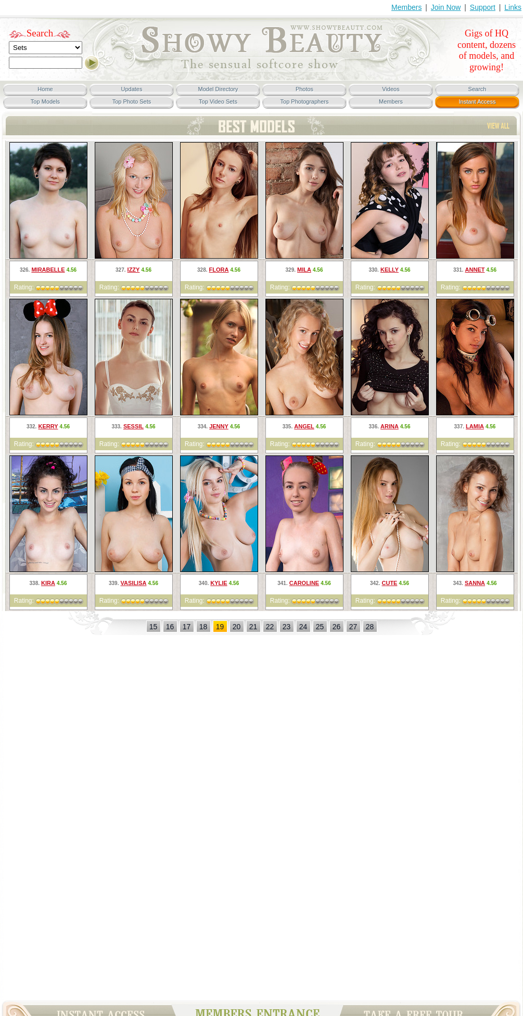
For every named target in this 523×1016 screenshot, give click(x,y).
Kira (48, 583)
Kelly (389, 269)
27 (353, 627)
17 (187, 627)
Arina (389, 426)
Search (40, 33)
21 (253, 627)
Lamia (475, 426)
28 (370, 627)
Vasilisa (134, 583)
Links (512, 7)
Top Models (45, 101)
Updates (132, 89)
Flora (219, 269)
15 (153, 627)
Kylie (218, 583)
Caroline (304, 583)
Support (482, 7)
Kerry (48, 426)
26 (337, 627)
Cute (390, 583)
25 (320, 627)
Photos (304, 89)
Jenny (218, 426)
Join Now (446, 7)
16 (170, 627)
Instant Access (477, 101)
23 (287, 627)
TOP (498, 126)
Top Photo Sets (131, 101)
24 (303, 627)
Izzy (133, 269)
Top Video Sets (218, 101)
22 (270, 627)
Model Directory (218, 89)
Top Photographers (304, 101)
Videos (390, 89)
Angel (304, 426)
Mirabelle (48, 269)
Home (45, 89)
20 (237, 627)
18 (203, 627)
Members (406, 7)
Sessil (133, 426)
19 (220, 627)
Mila (304, 269)
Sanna (475, 583)
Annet (475, 269)
